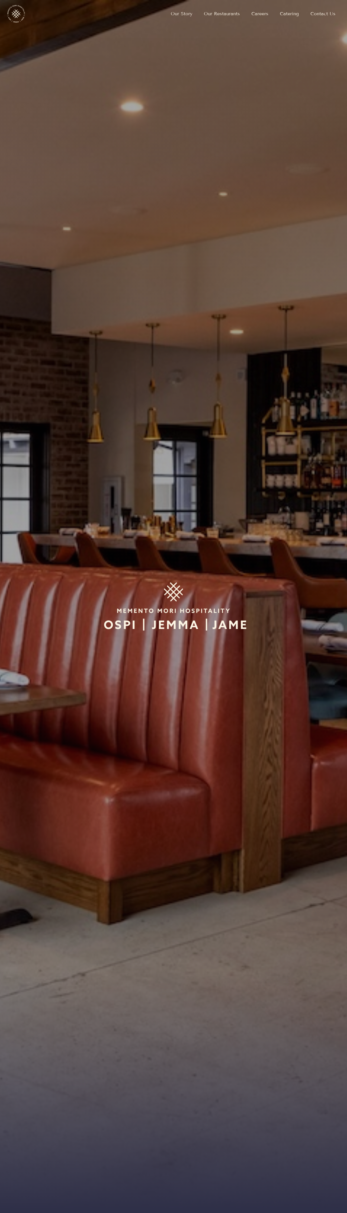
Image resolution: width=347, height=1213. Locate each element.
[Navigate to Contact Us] (323, 14)
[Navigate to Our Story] (181, 14)
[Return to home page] (16, 14)
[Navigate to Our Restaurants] (221, 14)
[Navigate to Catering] (289, 14)
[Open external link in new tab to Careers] (260, 14)
